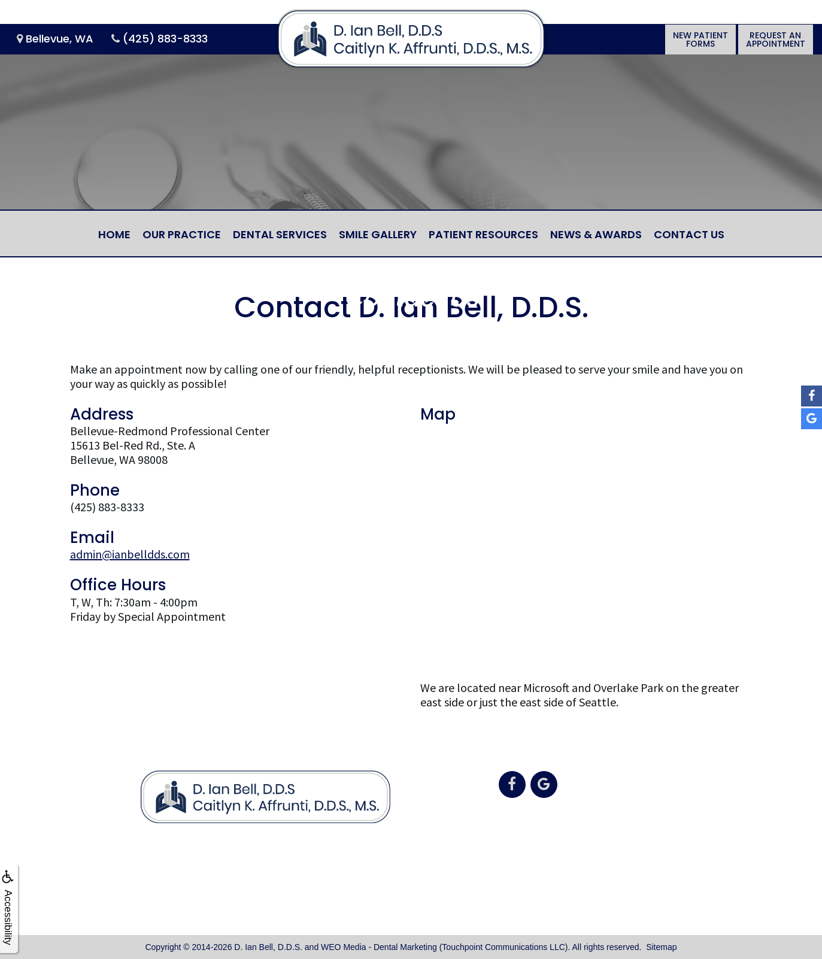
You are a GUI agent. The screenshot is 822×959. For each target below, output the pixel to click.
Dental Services (280, 234)
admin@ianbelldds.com (130, 554)
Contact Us (689, 234)
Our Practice (181, 234)
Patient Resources (483, 234)
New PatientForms (700, 39)
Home (114, 234)
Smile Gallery (378, 234)
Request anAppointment (775, 39)
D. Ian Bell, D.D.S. (268, 947)
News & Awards (596, 234)
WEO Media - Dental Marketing (379, 947)
